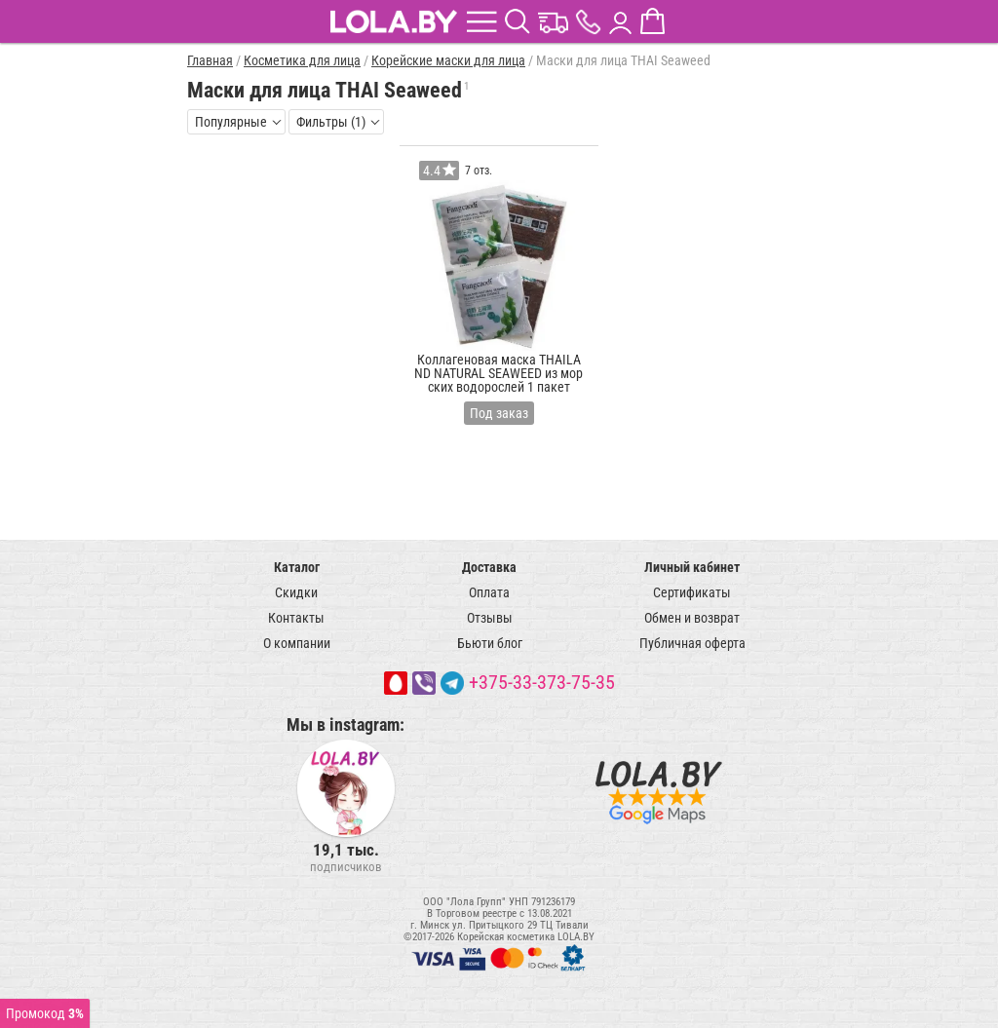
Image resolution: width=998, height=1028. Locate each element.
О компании (296, 643)
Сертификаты (692, 592)
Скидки (296, 592)
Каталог (297, 567)
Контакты (296, 618)
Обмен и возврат (692, 618)
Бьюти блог (489, 643)
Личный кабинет (692, 567)
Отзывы (490, 618)
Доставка (489, 567)
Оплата (489, 592)
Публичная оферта (692, 643)
